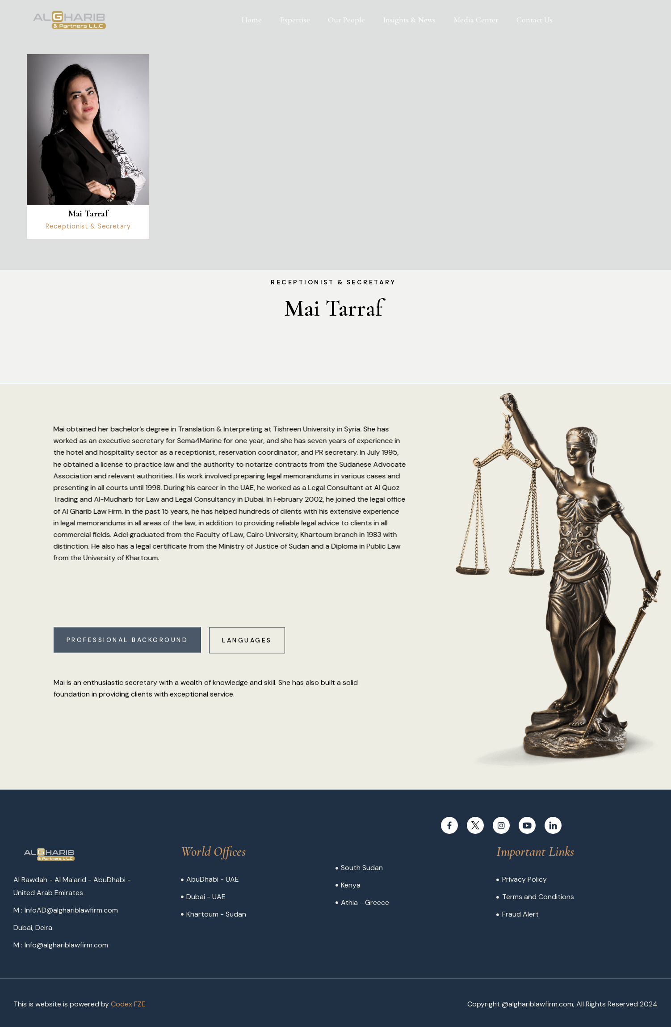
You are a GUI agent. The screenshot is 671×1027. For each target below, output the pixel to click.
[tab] (127, 650)
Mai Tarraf (88, 213)
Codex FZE (128, 1004)
